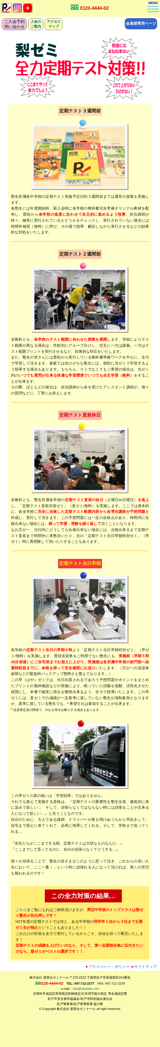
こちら (21, 910)
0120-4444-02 (94, 8)
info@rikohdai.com (86, 988)
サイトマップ (144, 966)
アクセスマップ (54, 24)
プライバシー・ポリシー (108, 966)
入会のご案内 (36, 24)
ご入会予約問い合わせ (14, 24)
